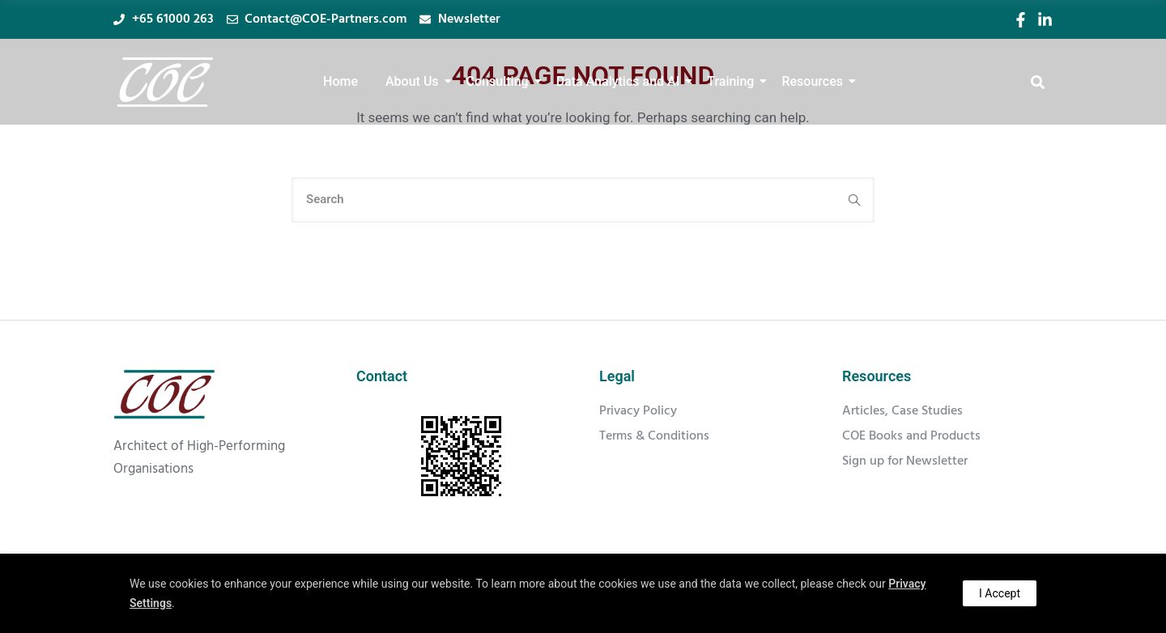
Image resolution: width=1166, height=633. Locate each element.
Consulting (500, 81)
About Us (415, 81)
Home (340, 81)
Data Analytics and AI (621, 81)
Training (733, 81)
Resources (815, 81)
